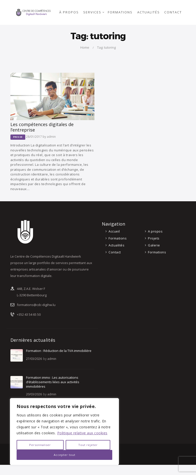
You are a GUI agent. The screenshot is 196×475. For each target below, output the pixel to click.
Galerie (154, 245)
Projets (154, 238)
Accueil (114, 231)
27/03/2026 (34, 359)
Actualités (116, 245)
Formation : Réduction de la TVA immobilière (58, 350)
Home (84, 47)
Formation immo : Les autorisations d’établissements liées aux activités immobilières (52, 382)
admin (51, 137)
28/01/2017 (34, 137)
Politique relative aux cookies (82, 433)
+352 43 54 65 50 (29, 314)
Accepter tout (64, 455)
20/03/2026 (34, 394)
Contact (115, 252)
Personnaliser (40, 445)
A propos (155, 231)
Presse (18, 136)
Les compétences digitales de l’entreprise (42, 127)
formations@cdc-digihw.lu (36, 305)
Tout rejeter (88, 445)
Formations (118, 238)
